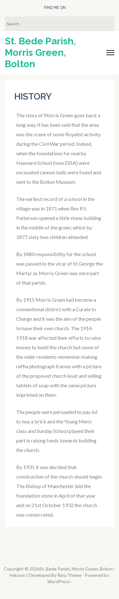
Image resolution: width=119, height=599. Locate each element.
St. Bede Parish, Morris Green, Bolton (40, 52)
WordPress (58, 581)
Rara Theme (69, 575)
